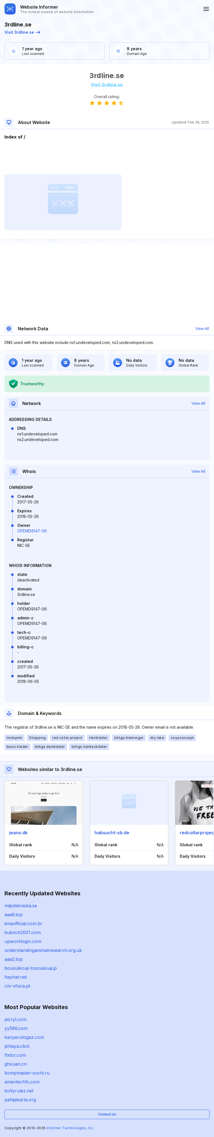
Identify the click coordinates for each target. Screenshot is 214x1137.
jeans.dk (18, 832)
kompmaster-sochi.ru (27, 1073)
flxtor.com (15, 1055)
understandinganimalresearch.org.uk (43, 950)
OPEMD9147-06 (32, 531)
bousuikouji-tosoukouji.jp (30, 968)
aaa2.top (13, 959)
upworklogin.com (22, 941)
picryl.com (15, 1019)
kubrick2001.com (22, 932)
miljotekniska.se (20, 905)
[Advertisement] (106, 157)
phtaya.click (17, 1046)
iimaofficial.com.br (23, 923)
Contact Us (107, 1114)
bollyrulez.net (18, 1091)
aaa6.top (13, 914)
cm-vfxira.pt (17, 986)
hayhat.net (15, 977)
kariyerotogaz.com (24, 1037)
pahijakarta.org (20, 1099)
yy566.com (16, 1028)
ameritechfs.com (22, 1082)
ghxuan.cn (15, 1064)
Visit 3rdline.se (22, 32)
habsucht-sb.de (111, 832)
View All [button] (202, 328)
